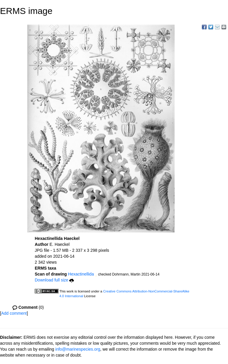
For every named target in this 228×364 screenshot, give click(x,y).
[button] (96, 274)
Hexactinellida (81, 274)
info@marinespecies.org (77, 349)
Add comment (14, 313)
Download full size (54, 280)
